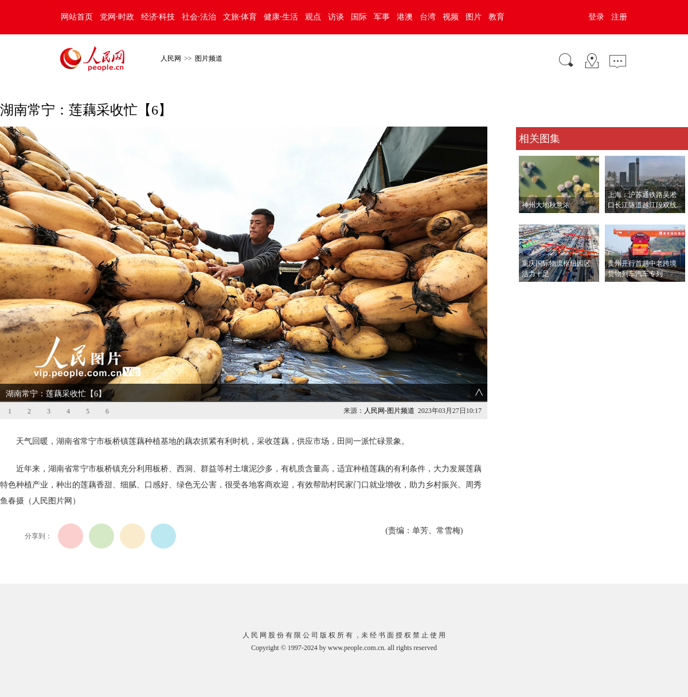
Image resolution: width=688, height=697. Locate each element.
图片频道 (208, 58)
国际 (359, 17)
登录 (596, 17)
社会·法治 (199, 17)
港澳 (405, 17)
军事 (382, 17)
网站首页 (77, 17)
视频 (451, 17)
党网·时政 (117, 17)
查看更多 (532, 293)
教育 (496, 17)
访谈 (336, 17)
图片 (474, 17)
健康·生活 (281, 17)
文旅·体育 (240, 17)
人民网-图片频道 (389, 411)
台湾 (428, 17)
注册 (619, 17)
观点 (313, 17)
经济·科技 (158, 17)
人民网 (171, 58)
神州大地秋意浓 (546, 205)
